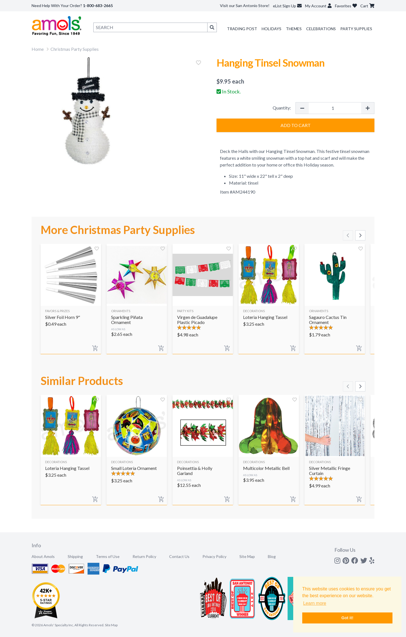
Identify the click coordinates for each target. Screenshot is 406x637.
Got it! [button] (347, 618)
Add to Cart (296, 125)
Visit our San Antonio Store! (245, 5)
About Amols (43, 556)
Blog (272, 556)
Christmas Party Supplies (74, 49)
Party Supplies (356, 28)
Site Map (247, 556)
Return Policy (144, 556)
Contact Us (179, 556)
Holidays (271, 28)
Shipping (75, 556)
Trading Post (242, 28)
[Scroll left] (348, 235)
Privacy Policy (214, 556)
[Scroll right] (360, 235)
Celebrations (321, 28)
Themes (294, 28)
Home (38, 49)
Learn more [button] (314, 603)
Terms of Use (108, 556)
